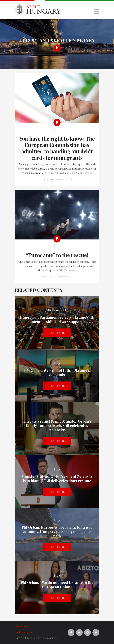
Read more (57, 332)
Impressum (21, 626)
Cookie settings (23, 632)
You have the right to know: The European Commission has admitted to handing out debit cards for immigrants (57, 148)
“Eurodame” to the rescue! (57, 255)
